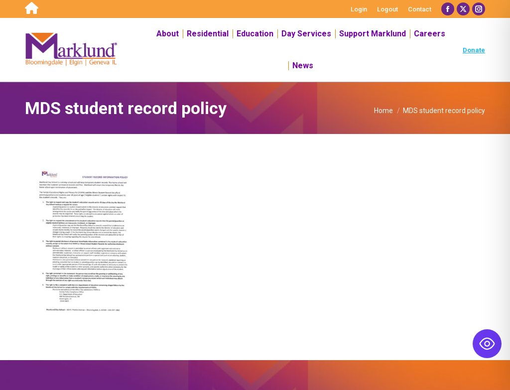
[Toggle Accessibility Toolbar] (487, 343)
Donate (474, 50)
